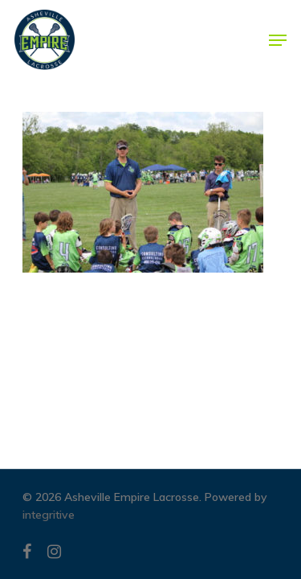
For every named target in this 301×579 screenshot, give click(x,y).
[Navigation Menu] (278, 40)
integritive (48, 514)
